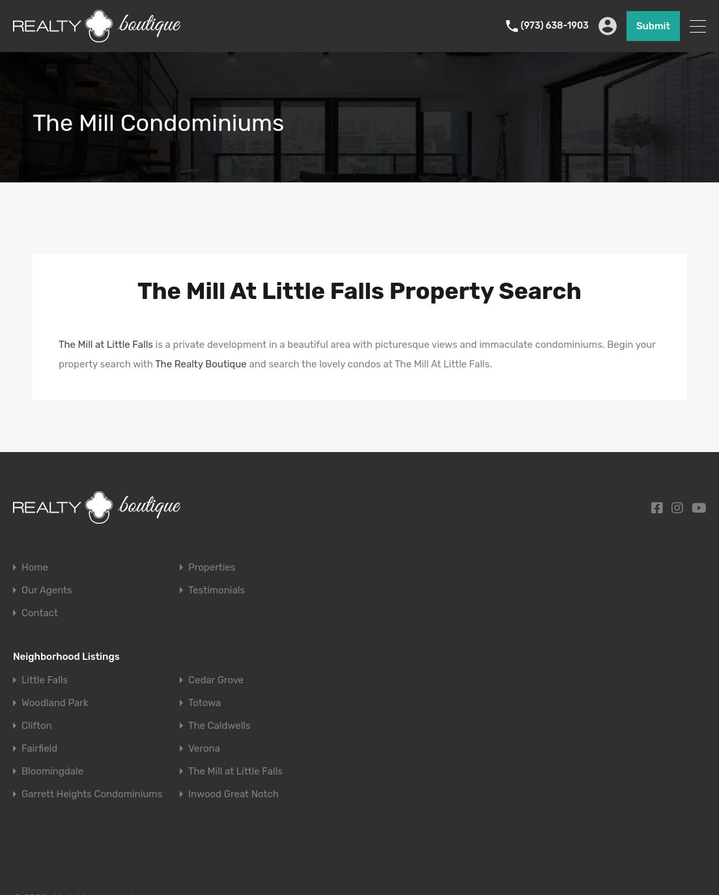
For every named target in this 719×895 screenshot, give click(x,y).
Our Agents (46, 590)
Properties (211, 568)
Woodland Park (55, 703)
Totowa (204, 703)
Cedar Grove (216, 680)
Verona (204, 749)
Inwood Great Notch (233, 794)
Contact (39, 613)
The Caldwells (219, 726)
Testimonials (216, 590)
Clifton (36, 726)
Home (34, 568)
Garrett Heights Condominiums (91, 794)
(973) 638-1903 (555, 26)
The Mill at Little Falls (106, 344)
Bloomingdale (52, 771)
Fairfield (39, 749)
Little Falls (44, 680)
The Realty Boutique (201, 364)
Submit (653, 26)
